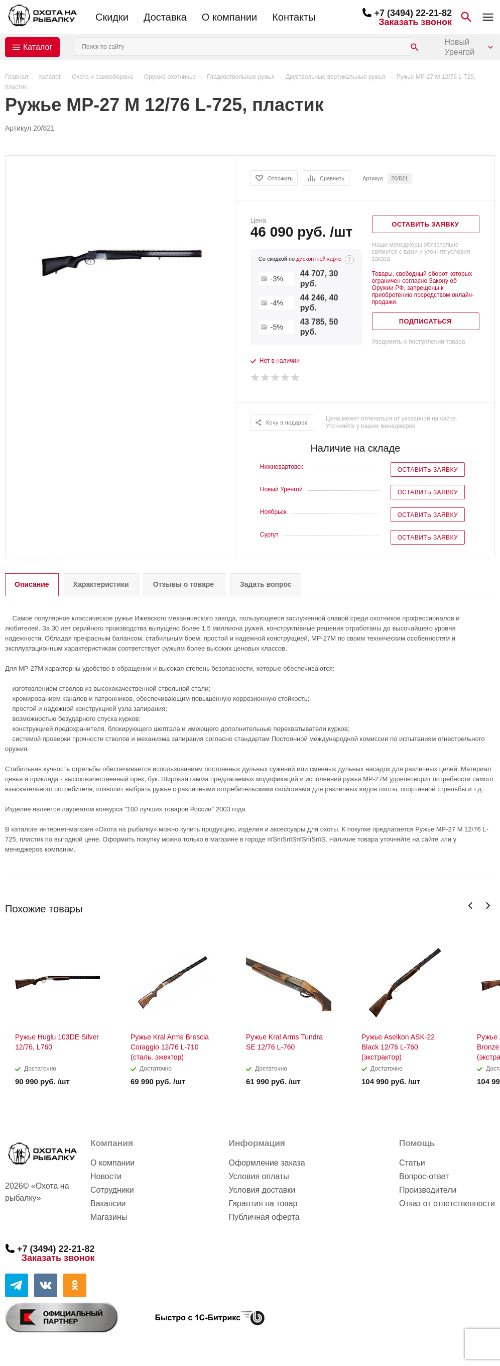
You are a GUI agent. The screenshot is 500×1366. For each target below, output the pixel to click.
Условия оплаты (258, 1176)
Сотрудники (112, 1190)
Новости (105, 1176)
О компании (229, 17)
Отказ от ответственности (447, 1203)
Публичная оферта (263, 1217)
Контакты (293, 17)
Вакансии (108, 1203)
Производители (428, 1190)
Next (487, 905)
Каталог (37, 47)
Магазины (108, 1217)
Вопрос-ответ (424, 1176)
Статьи (412, 1163)
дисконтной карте (318, 259)
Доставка (165, 17)
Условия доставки (261, 1190)
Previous (470, 905)
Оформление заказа (266, 1163)
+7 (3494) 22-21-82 (413, 13)
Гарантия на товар (262, 1203)
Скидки (112, 17)
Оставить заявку (428, 469)
